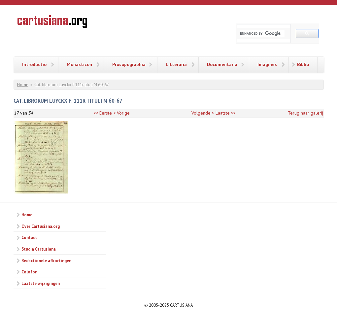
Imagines (267, 64)
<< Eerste (102, 113)
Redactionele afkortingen (46, 260)
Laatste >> (226, 113)
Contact (29, 237)
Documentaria (222, 64)
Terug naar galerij (305, 113)
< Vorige (121, 113)
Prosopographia (129, 64)
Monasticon (79, 64)
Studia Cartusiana (38, 249)
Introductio (34, 64)
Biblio (303, 64)
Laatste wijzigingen (40, 283)
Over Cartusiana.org (40, 226)
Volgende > (202, 113)
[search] (262, 33)
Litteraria (176, 64)
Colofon (29, 271)
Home (22, 85)
